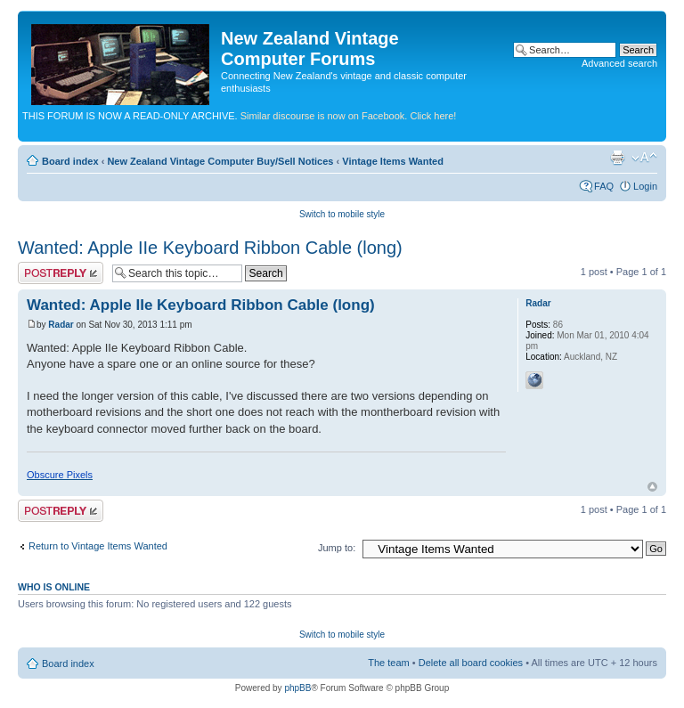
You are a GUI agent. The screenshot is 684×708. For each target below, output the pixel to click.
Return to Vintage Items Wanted (97, 546)
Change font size (644, 158)
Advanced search (619, 63)
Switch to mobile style (342, 214)
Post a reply (60, 273)
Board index (70, 161)
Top (652, 487)
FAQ (604, 186)
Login (645, 186)
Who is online (54, 587)
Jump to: (336, 547)
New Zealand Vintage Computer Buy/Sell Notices (220, 161)
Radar (60, 325)
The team (388, 662)
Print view (617, 158)
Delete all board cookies (471, 662)
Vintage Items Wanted (393, 161)
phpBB (297, 688)
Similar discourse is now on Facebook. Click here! (348, 115)
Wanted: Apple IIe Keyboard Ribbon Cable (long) (210, 247)
